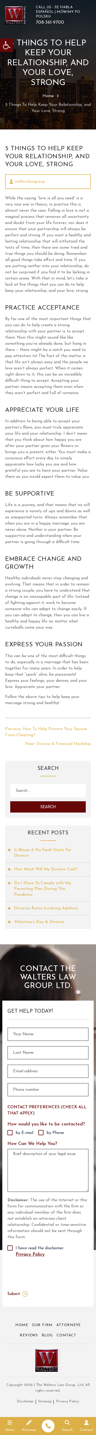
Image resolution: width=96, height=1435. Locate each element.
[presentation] (41, 1273)
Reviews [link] (29, 1335)
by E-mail (24, 1133)
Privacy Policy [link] (30, 1254)
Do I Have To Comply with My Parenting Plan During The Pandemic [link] (42, 889)
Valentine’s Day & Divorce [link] (39, 922)
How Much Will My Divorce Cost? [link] (45, 869)
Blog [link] (47, 1335)
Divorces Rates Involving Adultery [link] (46, 908)
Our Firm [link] (42, 1325)
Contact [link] (66, 1335)
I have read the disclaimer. (40, 1252)
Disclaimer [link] (25, 1401)
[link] (6, 45)
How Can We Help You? (32, 1143)
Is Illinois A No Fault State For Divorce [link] (42, 853)
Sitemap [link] (45, 1401)
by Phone (55, 1133)
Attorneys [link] (68, 1325)
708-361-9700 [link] (50, 22)
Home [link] (48, 96)
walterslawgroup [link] (30, 182)
